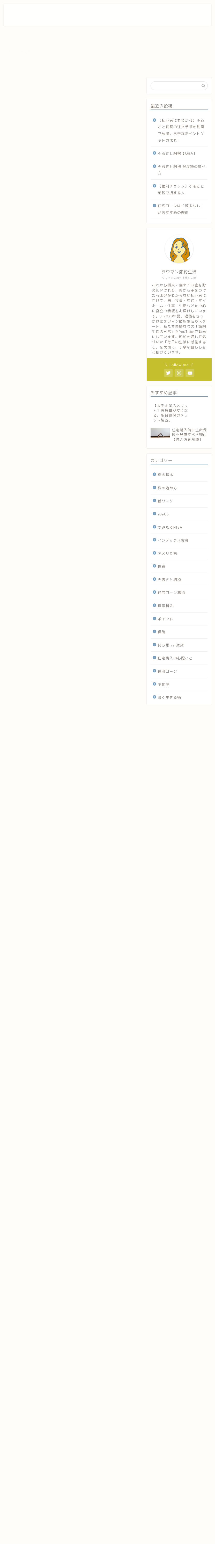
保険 (162, 631)
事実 (35, 240)
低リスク (165, 500)
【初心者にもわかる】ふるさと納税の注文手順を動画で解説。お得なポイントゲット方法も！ (181, 130)
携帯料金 (165, 605)
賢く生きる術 (169, 697)
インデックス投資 (173, 540)
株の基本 (165, 474)
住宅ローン (167, 671)
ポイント (165, 618)
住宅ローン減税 (171, 592)
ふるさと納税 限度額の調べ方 (182, 170)
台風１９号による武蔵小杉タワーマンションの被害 (70, 235)
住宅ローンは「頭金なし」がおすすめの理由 (181, 209)
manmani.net (21, 1017)
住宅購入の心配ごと (175, 658)
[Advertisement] (72, 1151)
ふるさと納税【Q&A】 (177, 153)
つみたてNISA (170, 527)
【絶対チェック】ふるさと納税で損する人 (181, 189)
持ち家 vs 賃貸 (171, 645)
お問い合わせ (157, 12)
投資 (162, 566)
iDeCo (163, 514)
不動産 (14, 85)
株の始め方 (167, 487)
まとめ (26, 274)
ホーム (134, 12)
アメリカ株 (167, 553)
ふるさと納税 (169, 579)
